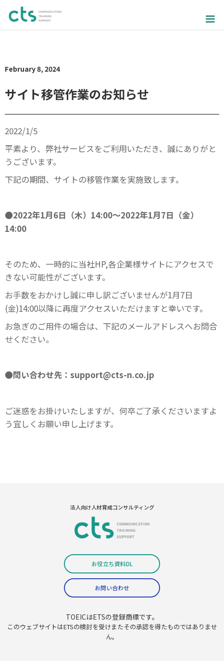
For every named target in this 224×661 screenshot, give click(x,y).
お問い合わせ (112, 588)
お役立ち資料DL (112, 563)
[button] (210, 15)
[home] (36, 15)
